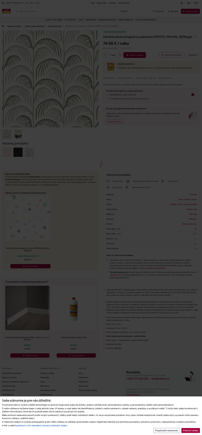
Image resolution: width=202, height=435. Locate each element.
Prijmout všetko (190, 430)
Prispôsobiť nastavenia (166, 430)
